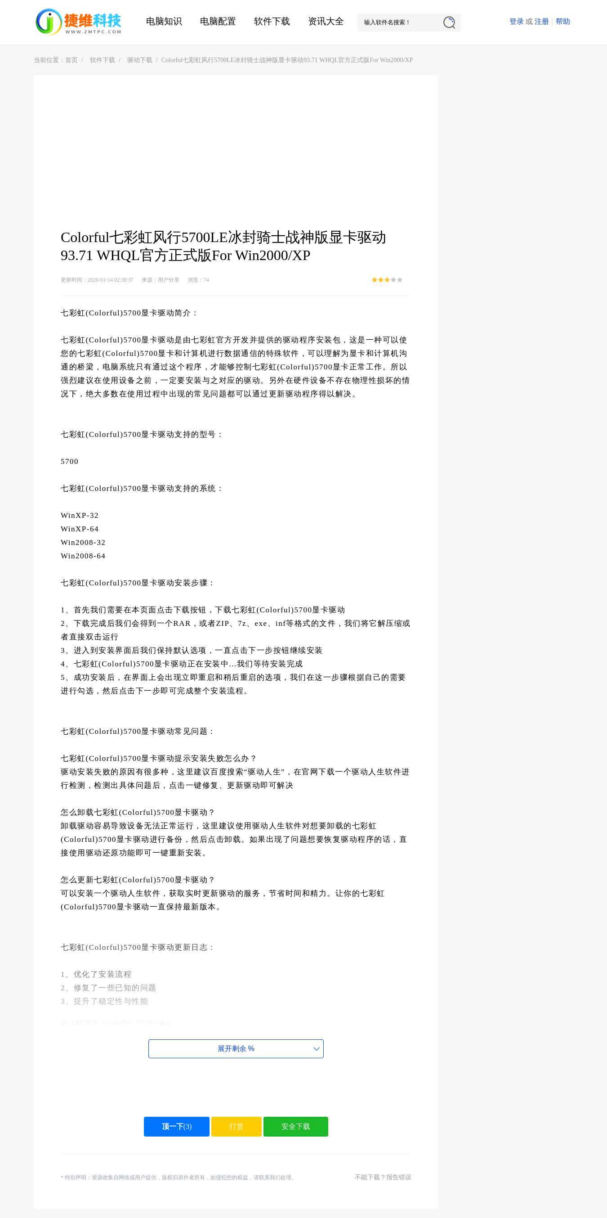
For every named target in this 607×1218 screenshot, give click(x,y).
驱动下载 (139, 60)
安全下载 (295, 1126)
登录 (516, 21)
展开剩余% (236, 1048)
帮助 (563, 21)
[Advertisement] (236, 161)
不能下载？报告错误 (383, 1177)
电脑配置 (218, 21)
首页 (71, 60)
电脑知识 (164, 21)
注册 (542, 21)
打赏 (236, 1126)
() (177, 1126)
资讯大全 (326, 21)
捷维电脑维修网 (79, 22)
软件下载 (272, 21)
